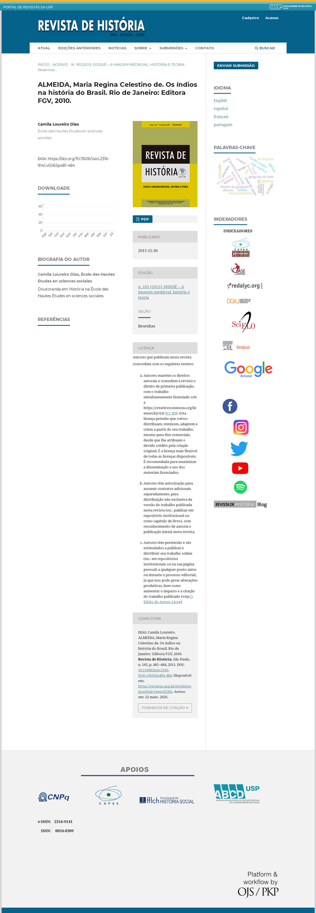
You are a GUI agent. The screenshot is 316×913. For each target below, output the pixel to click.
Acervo (60, 64)
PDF (144, 219)
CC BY (171, 413)
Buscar (265, 48)
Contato (204, 48)
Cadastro (250, 18)
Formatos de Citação (163, 708)
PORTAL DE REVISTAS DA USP (28, 7)
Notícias (117, 48)
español (221, 108)
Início (43, 64)
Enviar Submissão (236, 65)
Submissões (171, 48)
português (223, 124)
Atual (44, 48)
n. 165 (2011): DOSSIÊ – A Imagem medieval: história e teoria (127, 64)
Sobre (141, 48)
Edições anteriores (79, 48)
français (221, 116)
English (220, 100)
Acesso (271, 18)
